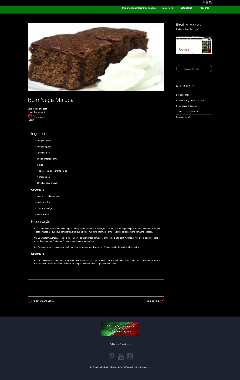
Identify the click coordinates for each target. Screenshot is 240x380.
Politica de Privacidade (120, 344)
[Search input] (194, 68)
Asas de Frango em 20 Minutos (190, 100)
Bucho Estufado (183, 95)
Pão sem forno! (183, 117)
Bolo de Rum (153, 301)
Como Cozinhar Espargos (187, 106)
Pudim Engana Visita (43, 301)
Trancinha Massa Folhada (187, 111)
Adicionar (40, 117)
